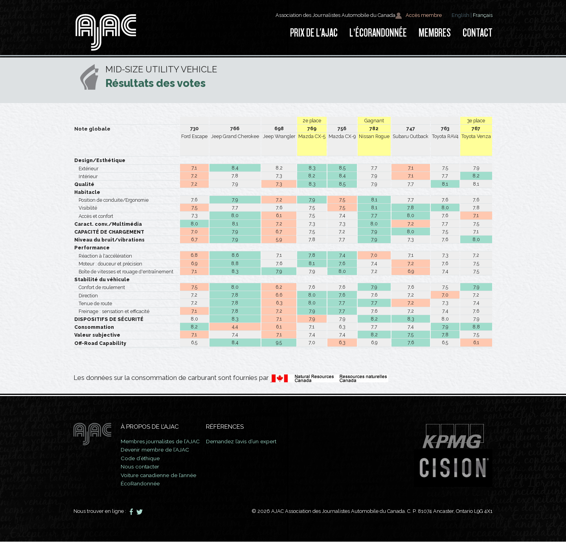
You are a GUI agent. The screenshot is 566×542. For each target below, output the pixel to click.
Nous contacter (143, 466)
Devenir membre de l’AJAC (157, 449)
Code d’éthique (142, 458)
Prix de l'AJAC (314, 33)
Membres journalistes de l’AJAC (165, 441)
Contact (477, 33)
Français (482, 15)
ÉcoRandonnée (143, 483)
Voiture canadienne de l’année (163, 475)
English (460, 15)
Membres (435, 33)
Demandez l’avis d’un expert (254, 441)
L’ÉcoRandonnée (378, 33)
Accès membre (418, 15)
